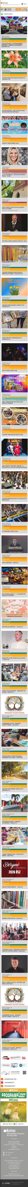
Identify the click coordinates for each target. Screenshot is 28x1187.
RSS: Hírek (8, 1154)
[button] (5, 10)
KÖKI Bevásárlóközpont (14, 1143)
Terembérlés (9, 1082)
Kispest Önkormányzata (14, 1141)
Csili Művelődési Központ (14, 1149)
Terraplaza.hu (14, 1148)
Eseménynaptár (10, 1079)
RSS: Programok (9, 1152)
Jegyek (9, 9)
